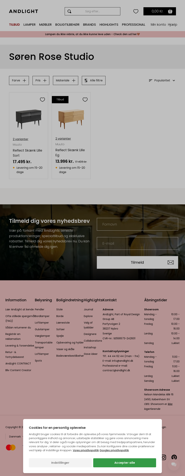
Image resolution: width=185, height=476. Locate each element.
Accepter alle (124, 463)
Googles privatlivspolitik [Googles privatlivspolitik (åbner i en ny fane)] (114, 450)
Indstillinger (60, 463)
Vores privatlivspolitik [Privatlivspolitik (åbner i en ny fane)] (86, 450)
